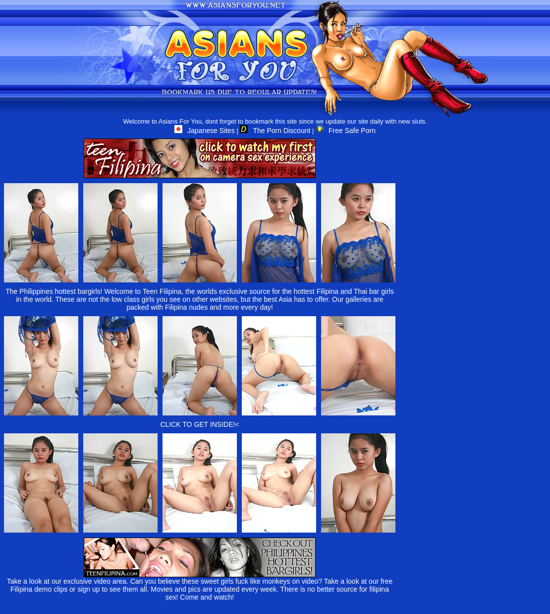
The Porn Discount (275, 131)
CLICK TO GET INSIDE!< (199, 424)
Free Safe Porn (346, 131)
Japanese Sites (204, 131)
